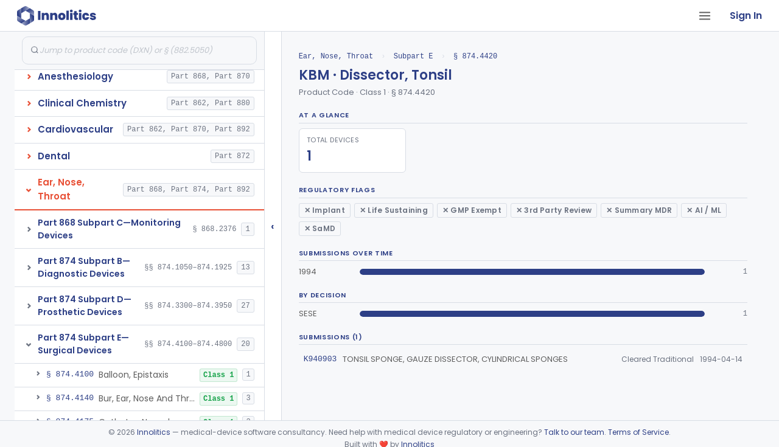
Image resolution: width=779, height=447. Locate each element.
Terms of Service (638, 432)
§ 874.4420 (475, 56)
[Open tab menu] (704, 15)
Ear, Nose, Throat (336, 56)
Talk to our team (574, 432)
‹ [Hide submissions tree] (272, 226)
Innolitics (153, 432)
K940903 (320, 358)
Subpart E (413, 56)
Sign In (746, 16)
